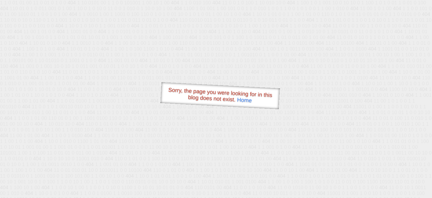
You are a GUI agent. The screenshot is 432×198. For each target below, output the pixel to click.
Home (244, 100)
